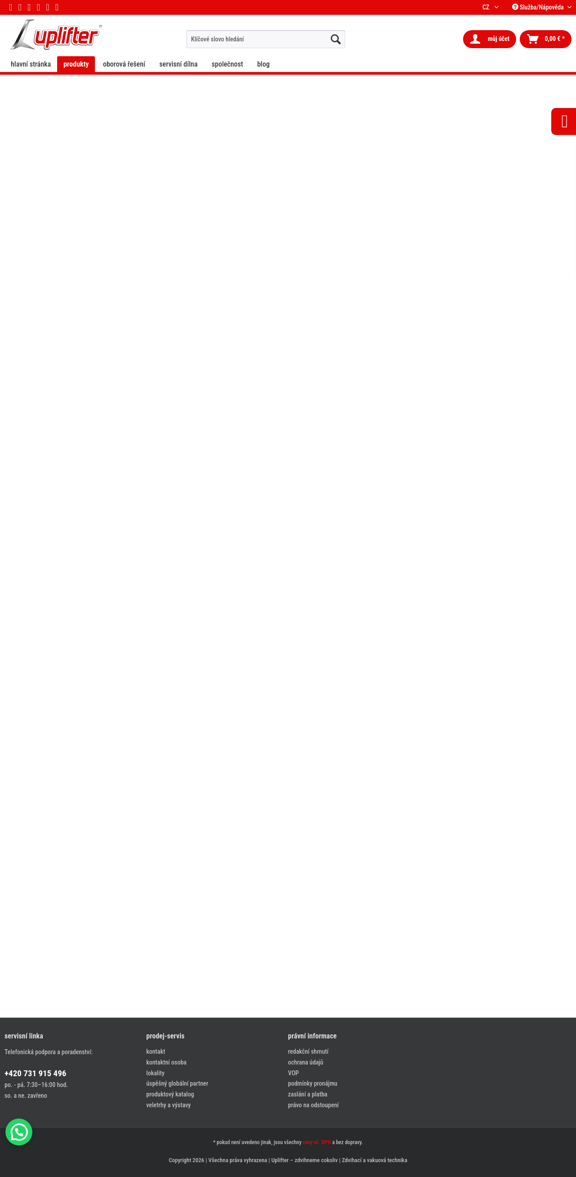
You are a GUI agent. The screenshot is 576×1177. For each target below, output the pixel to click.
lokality (155, 1073)
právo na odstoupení (313, 1105)
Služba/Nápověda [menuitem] (538, 7)
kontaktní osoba (166, 1062)
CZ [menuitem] (487, 7)
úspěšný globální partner (177, 1083)
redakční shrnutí (308, 1051)
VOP (293, 1073)
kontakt (155, 1051)
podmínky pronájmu (313, 1083)
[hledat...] (335, 39)
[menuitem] (265, 39)
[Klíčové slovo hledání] (265, 39)
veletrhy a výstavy (168, 1105)
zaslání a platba (307, 1094)
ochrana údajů (305, 1062)
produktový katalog (170, 1094)
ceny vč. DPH (317, 1142)
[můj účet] (489, 39)
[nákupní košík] (546, 39)
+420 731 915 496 (35, 1073)
